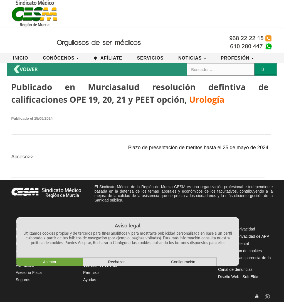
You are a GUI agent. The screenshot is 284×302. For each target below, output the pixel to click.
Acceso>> (22, 156)
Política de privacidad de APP (243, 236)
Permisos (91, 272)
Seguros (23, 280)
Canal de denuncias (235, 269)
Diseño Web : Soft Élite (238, 276)
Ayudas (89, 280)
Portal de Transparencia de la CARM (244, 260)
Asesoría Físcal (29, 272)
